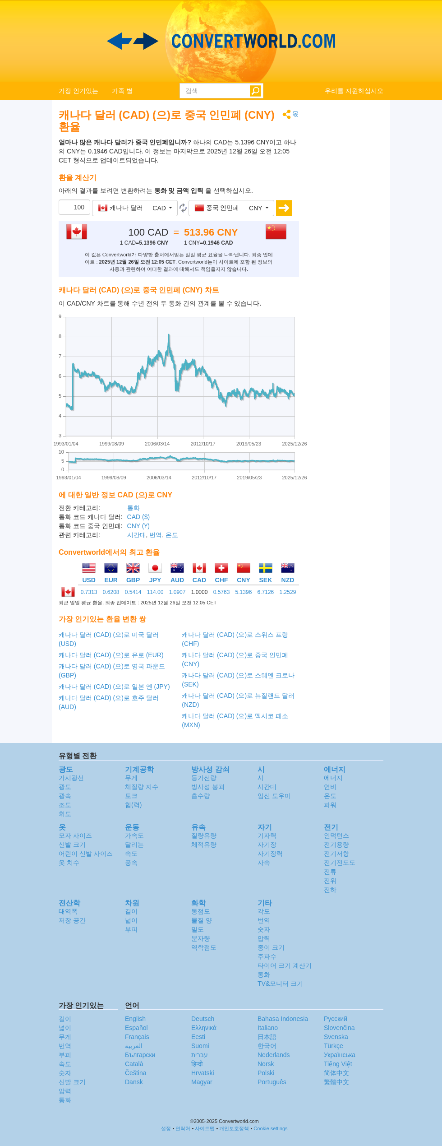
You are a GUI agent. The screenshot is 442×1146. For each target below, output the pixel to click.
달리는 (134, 844)
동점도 (200, 911)
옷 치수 (69, 862)
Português (272, 1082)
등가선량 (203, 777)
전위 (330, 880)
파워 (330, 804)
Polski (266, 1072)
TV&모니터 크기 (280, 983)
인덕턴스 (336, 835)
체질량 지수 (141, 786)
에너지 (333, 777)
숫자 (264, 929)
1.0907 (177, 592)
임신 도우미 (274, 795)
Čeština (135, 1072)
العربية (134, 1045)
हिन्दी (197, 1063)
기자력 (267, 835)
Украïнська (339, 1054)
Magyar (201, 1082)
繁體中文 (336, 1082)
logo (221, 41)
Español (136, 1027)
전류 (330, 871)
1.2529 (288, 592)
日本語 (267, 1036)
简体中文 (336, 1072)
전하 (330, 889)
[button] (135, 208)
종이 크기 (271, 947)
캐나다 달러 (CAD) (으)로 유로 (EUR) (111, 655)
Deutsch (202, 1018)
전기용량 (336, 844)
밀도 (197, 929)
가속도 (134, 835)
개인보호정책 (234, 1128)
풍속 (131, 862)
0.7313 (89, 592)
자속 (264, 862)
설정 (166, 1128)
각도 (264, 911)
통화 (133, 507)
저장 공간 (72, 920)
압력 (264, 938)
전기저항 (336, 853)
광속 (65, 795)
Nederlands (274, 1054)
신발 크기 (72, 844)
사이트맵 (205, 1128)
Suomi (200, 1045)
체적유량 (203, 844)
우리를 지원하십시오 (354, 90)
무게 (131, 777)
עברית (199, 1054)
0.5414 (133, 592)
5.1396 (243, 592)
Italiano (268, 1027)
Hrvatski (202, 1072)
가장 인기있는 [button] (78, 90)
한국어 (267, 1045)
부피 (131, 929)
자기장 (267, 844)
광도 (65, 786)
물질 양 (201, 920)
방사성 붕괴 (208, 786)
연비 (330, 786)
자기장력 (270, 853)
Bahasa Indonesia (283, 1018)
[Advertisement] (348, 244)
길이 (131, 911)
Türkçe (333, 1045)
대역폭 (68, 911)
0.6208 (111, 592)
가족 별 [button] (122, 90)
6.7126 (266, 592)
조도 (65, 804)
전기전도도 (339, 862)
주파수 (267, 956)
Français (137, 1036)
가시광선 (71, 777)
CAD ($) (138, 516)
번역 (155, 534)
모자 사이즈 (75, 835)
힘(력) (133, 804)
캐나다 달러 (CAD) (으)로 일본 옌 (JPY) (114, 686)
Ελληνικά (203, 1027)
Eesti (198, 1036)
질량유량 (203, 835)
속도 (131, 853)
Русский (335, 1018)
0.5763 (221, 592)
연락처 (182, 1128)
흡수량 (200, 795)
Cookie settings (270, 1128)
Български (140, 1054)
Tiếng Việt (338, 1063)
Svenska (336, 1036)
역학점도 (203, 947)
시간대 (136, 534)
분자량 (200, 938)
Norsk (266, 1063)
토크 (131, 795)
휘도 (65, 813)
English (135, 1018)
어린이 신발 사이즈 (86, 853)
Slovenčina (339, 1027)
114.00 (155, 592)
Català (134, 1063)
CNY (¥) (138, 525)
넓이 (131, 920)
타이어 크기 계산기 (285, 965)
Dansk (134, 1082)
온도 (172, 534)
